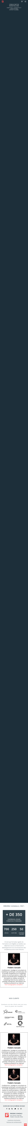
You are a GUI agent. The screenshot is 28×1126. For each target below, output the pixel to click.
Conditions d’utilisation (14, 1120)
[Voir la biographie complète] (22, 984)
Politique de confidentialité (14, 1122)
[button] (21, 1)
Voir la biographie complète (13, 984)
